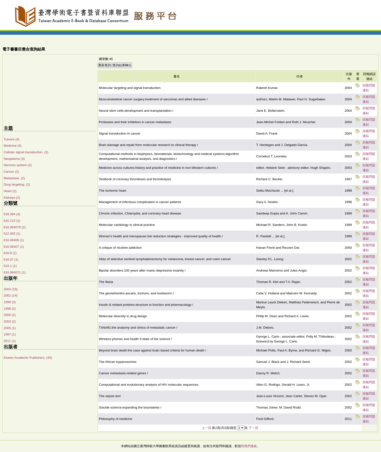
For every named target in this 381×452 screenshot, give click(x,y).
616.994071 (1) (15, 272)
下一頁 (253, 428)
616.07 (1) (11, 259)
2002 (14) (10, 295)
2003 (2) (10, 321)
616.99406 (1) (14, 240)
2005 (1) (10, 328)
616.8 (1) (10, 253)
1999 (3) (10, 302)
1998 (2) (10, 308)
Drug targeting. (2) (17, 184)
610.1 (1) (10, 266)
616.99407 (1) (14, 246)
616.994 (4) (12, 214)
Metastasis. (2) (14, 178)
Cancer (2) (11, 171)
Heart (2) (10, 191)
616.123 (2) (12, 220)
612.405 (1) (12, 233)
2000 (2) (10, 315)
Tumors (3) (11, 139)
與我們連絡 (249, 446)
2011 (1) (10, 341)
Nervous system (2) (18, 165)
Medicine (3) (12, 145)
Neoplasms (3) (14, 159)
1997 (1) (10, 334)
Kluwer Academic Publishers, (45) (28, 357)
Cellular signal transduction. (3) (26, 152)
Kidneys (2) (12, 197)
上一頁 (206, 428)
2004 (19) (10, 289)
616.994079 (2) (15, 227)
